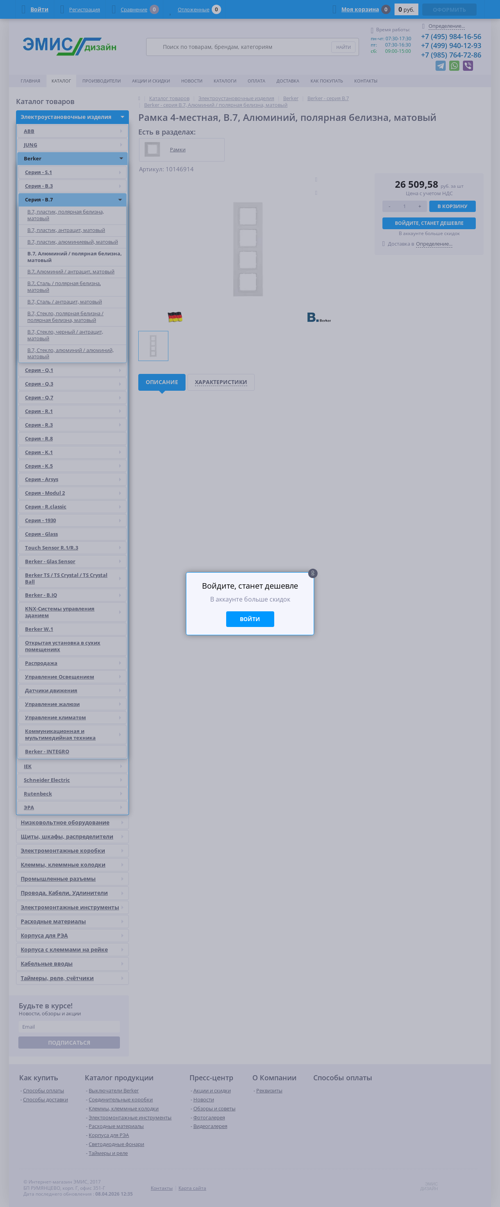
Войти (250, 619)
